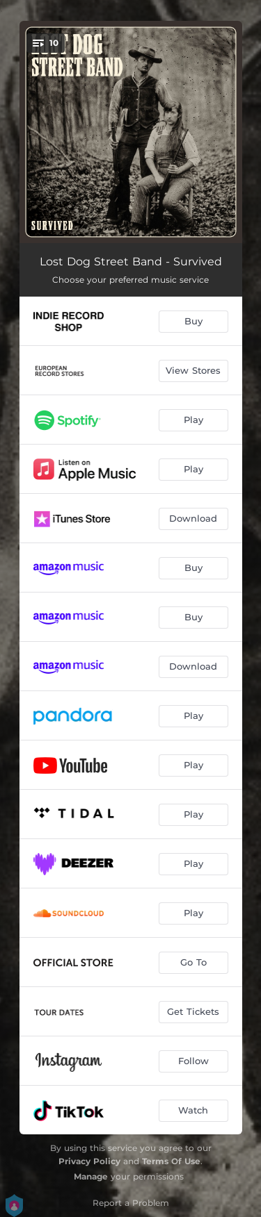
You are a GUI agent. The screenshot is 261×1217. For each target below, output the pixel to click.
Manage (91, 1176)
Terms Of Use (171, 1161)
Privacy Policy (89, 1161)
